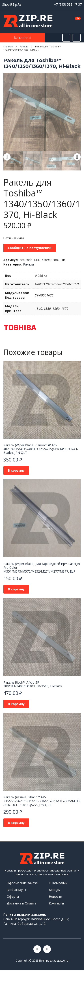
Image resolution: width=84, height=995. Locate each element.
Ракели (28, 264)
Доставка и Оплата (21, 903)
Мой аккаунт (16, 890)
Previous (7, 157)
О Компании (58, 883)
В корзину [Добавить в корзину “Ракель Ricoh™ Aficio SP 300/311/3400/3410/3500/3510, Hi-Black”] (16, 704)
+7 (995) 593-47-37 (68, 4)
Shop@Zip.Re (12, 4)
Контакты (56, 903)
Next (77, 157)
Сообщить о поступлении (30, 248)
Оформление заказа (22, 883)
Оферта (13, 896)
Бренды (54, 890)
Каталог (21, 37)
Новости (55, 896)
